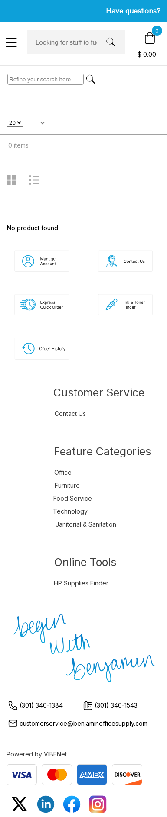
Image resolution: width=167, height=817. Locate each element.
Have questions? (133, 10)
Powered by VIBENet (37, 754)
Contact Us (70, 413)
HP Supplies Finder (81, 583)
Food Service (72, 498)
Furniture (67, 485)
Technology (70, 511)
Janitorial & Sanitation (86, 524)
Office (63, 472)
